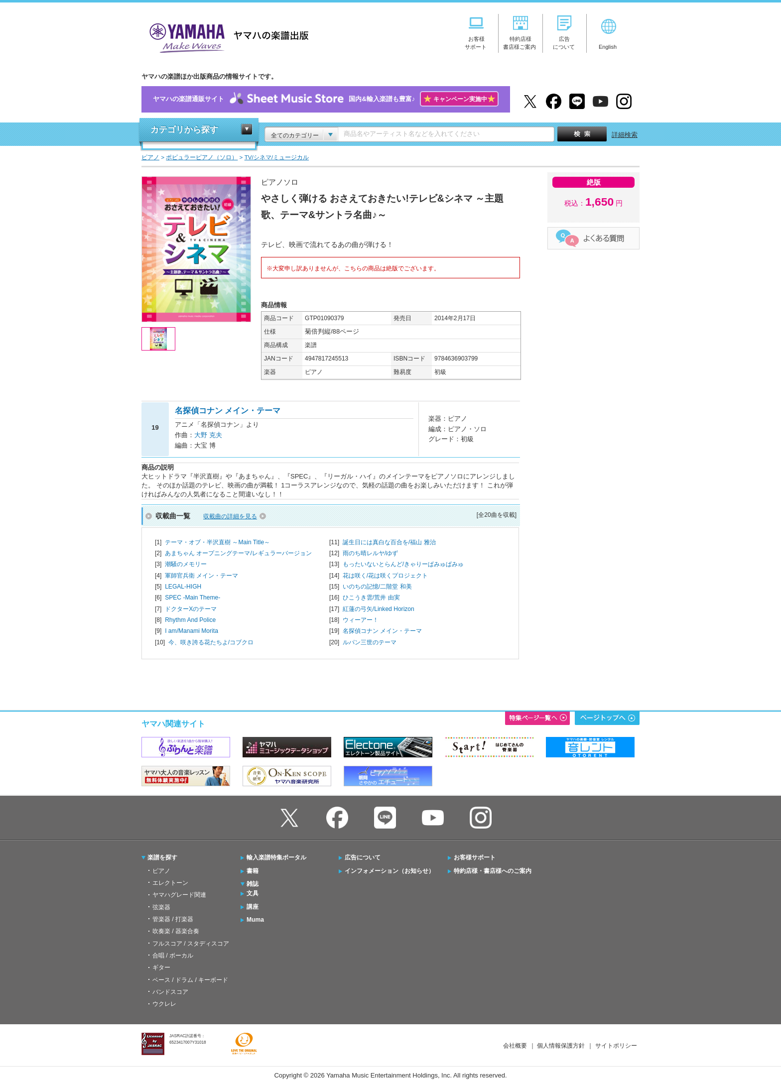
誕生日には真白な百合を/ (389, 542)
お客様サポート (475, 857)
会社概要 (515, 1045)
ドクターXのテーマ (191, 608)
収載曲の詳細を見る (230, 516)
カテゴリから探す (184, 129)
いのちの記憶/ (377, 586)
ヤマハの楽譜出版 (226, 36)
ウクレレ (164, 1003)
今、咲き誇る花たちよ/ (211, 642)
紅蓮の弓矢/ (378, 608)
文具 (253, 893)
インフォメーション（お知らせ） (389, 870)
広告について (363, 857)
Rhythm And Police (190, 619)
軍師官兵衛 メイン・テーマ (201, 575)
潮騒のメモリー (186, 564)
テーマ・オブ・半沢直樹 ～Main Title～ (217, 542)
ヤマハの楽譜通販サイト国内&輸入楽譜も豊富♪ (325, 99)
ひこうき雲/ (371, 597)
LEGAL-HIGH (183, 586)
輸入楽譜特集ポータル (276, 857)
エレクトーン (170, 882)
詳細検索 (625, 134)
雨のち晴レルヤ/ (370, 553)
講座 (253, 906)
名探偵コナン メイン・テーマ (382, 630)
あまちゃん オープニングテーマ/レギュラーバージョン (238, 553)
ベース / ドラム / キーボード (190, 979)
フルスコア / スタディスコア (190, 943)
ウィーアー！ (361, 619)
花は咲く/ (385, 575)
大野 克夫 (208, 435)
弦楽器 (161, 907)
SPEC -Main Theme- (192, 597)
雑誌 (253, 883)
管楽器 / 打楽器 (172, 919)
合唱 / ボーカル (172, 955)
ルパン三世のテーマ (369, 642)
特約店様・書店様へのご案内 (492, 870)
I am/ (191, 630)
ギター (161, 967)
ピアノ (161, 870)
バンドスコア (170, 991)
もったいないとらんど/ (403, 564)
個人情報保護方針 (561, 1045)
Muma (255, 919)
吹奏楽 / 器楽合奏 (175, 931)
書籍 (253, 870)
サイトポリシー (616, 1045)
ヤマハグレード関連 (179, 894)
